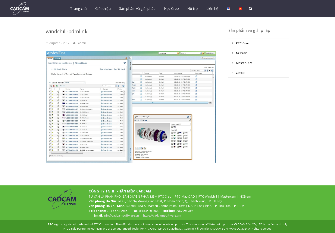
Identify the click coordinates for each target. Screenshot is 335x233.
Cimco (240, 73)
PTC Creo (242, 43)
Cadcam (81, 43)
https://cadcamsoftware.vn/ (162, 215)
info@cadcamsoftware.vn (121, 215)
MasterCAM (244, 63)
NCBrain (241, 53)
